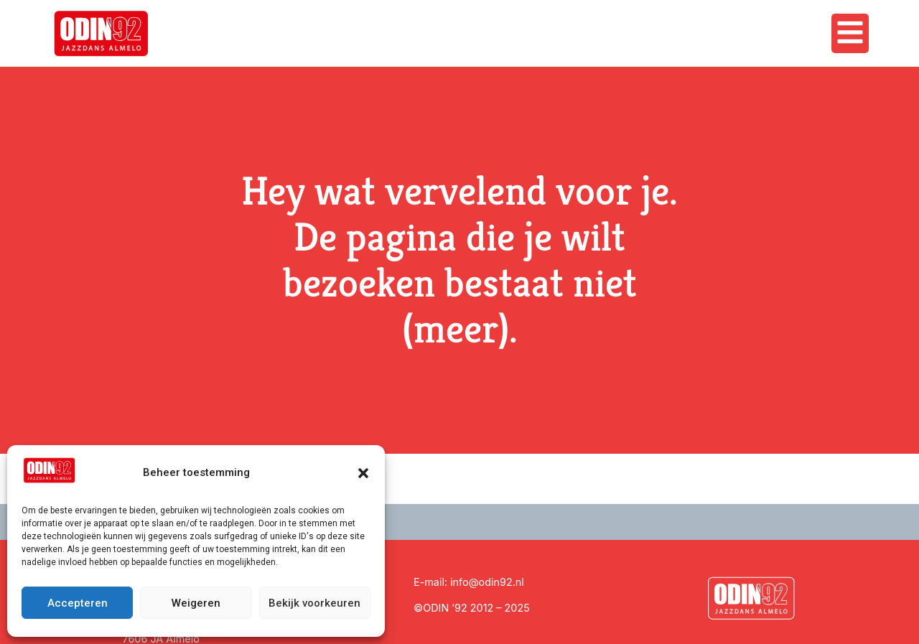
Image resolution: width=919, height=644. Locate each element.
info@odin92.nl (487, 582)
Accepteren (77, 603)
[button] (363, 473)
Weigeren (196, 603)
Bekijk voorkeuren (314, 603)
